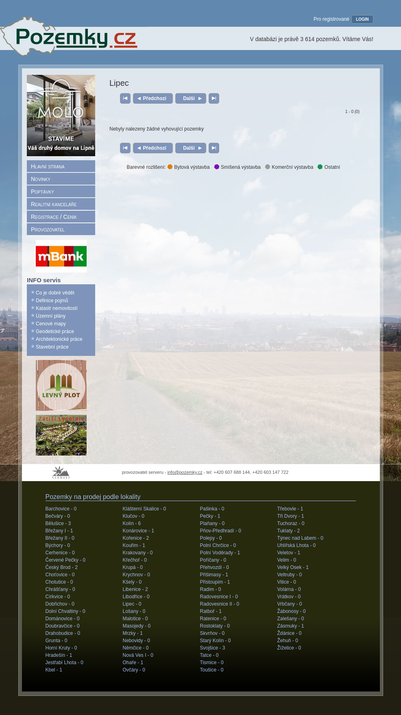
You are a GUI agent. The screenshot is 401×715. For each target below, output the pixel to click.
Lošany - (134, 611)
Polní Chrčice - (218, 545)
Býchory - (58, 545)
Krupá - (133, 567)
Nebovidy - (136, 640)
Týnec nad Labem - (300, 538)
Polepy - (211, 538)
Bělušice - (58, 523)
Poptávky (42, 191)
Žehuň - (287, 640)
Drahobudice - (63, 633)
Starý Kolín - (215, 640)
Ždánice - (289, 633)
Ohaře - (133, 662)
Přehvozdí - (214, 567)
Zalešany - (290, 618)
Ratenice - (213, 618)
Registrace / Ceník (54, 217)
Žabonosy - (291, 611)
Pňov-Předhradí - (220, 531)
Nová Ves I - (138, 655)
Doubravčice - (63, 626)
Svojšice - (212, 648)
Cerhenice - (60, 553)
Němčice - (136, 648)
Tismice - (212, 662)
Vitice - (286, 582)
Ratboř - (211, 611)
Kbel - (54, 670)
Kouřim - (134, 545)
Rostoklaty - (215, 626)
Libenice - (135, 589)
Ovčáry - (134, 670)
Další (189, 98)
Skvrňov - (212, 633)
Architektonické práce (59, 339)
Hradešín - (59, 655)
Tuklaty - (288, 531)
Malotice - (135, 618)
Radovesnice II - (220, 604)
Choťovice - (60, 575)
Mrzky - (133, 633)
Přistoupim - (215, 582)
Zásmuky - (290, 626)
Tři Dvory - (290, 516)
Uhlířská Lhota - (296, 545)
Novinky (40, 179)
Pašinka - (212, 509)
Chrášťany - (60, 589)
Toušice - (212, 670)
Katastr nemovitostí (57, 308)
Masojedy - (137, 626)
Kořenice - (136, 538)
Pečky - (210, 516)
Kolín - (132, 523)
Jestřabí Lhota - (64, 662)
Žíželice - (289, 648)
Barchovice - (61, 509)
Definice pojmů (52, 300)
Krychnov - (136, 575)
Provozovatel (48, 229)
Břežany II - (60, 538)
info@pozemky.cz (185, 472)
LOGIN (362, 19)
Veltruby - (289, 575)
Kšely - (132, 582)
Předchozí (154, 98)
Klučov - (133, 516)
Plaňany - (212, 523)
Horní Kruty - (61, 648)
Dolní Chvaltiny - (65, 611)
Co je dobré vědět (55, 293)
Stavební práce (52, 347)
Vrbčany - (289, 604)
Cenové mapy (51, 324)
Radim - (210, 589)
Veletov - (289, 553)
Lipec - (132, 604)
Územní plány (50, 316)
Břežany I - (59, 531)
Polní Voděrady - (220, 553)
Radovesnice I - (219, 596)
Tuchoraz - (291, 523)
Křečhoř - (135, 560)
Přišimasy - (214, 575)
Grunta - (57, 640)
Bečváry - (58, 516)
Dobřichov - (60, 604)
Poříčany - (213, 560)
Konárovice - (138, 531)
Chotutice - (59, 582)
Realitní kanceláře (53, 204)
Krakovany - (138, 553)
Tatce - (209, 655)
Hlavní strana (48, 166)
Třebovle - (290, 509)
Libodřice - (136, 596)
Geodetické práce (55, 331)
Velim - (286, 560)
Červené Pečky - (66, 560)
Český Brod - (62, 567)
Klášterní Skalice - (144, 509)
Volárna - (289, 589)
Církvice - (58, 596)
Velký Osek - (293, 567)
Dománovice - (63, 618)
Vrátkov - (289, 596)
